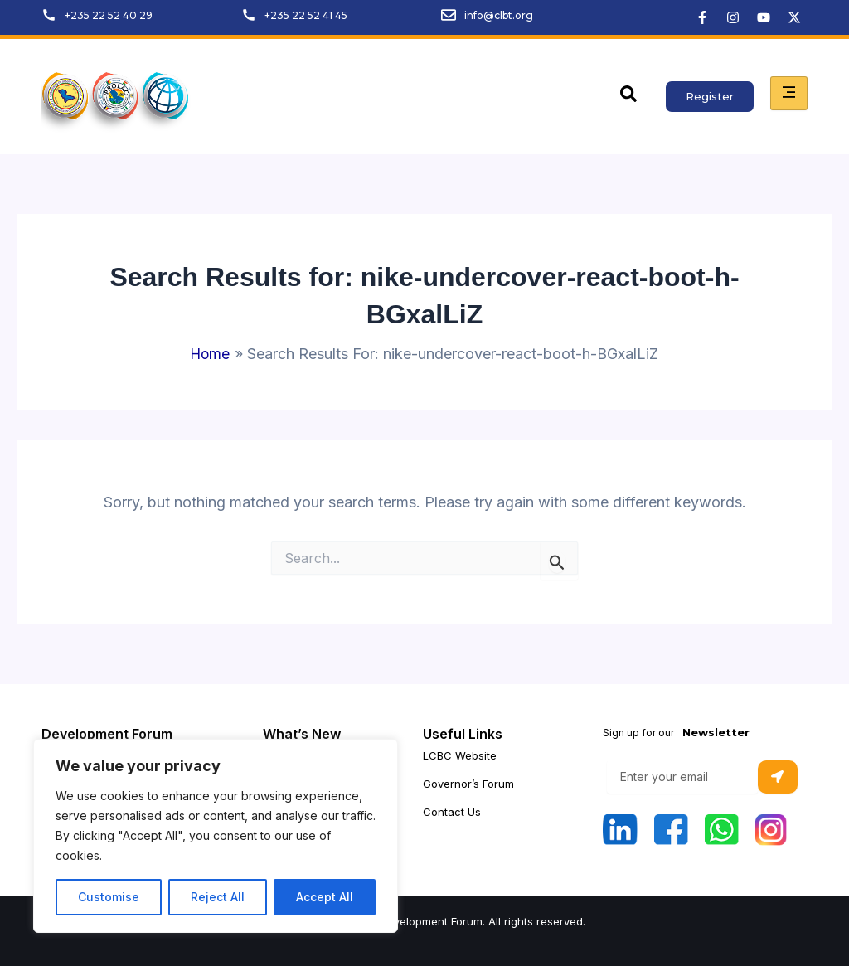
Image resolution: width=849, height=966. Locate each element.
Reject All (218, 897)
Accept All (324, 897)
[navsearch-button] (628, 97)
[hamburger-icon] (789, 93)
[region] (215, 836)
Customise (108, 897)
